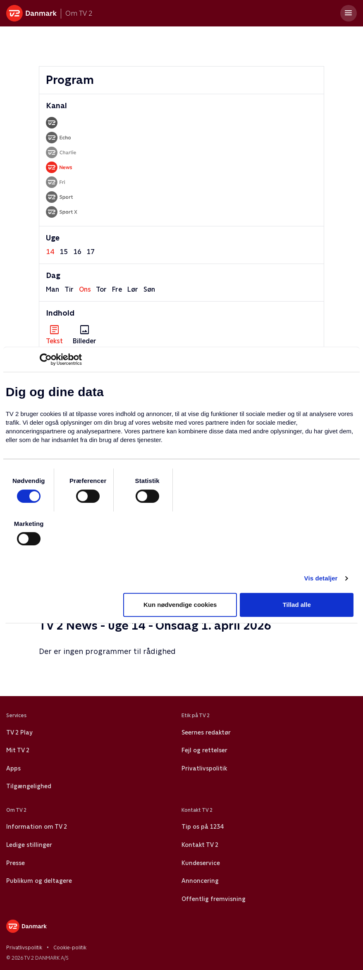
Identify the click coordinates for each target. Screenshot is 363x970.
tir (69, 289)
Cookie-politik (69, 948)
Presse (15, 863)
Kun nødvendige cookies (180, 604)
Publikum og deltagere (39, 880)
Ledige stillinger (29, 845)
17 (90, 252)
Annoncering (200, 880)
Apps (13, 768)
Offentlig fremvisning (214, 899)
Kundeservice (201, 863)
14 (50, 252)
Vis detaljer (321, 578)
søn (149, 289)
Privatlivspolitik (204, 768)
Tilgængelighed (28, 786)
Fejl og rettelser (204, 750)
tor (101, 289)
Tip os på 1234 (202, 826)
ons (85, 289)
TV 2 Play (19, 732)
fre (117, 289)
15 (64, 252)
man (52, 289)
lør (132, 289)
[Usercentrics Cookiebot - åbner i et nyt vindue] (46, 359)
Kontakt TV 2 (200, 845)
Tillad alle (297, 604)
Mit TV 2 (17, 750)
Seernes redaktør (206, 732)
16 (77, 252)
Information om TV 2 (36, 826)
